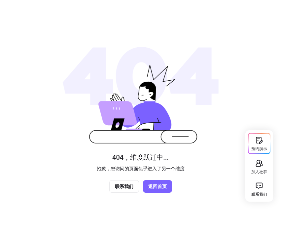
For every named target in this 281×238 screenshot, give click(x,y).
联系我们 (124, 186)
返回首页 (157, 186)
